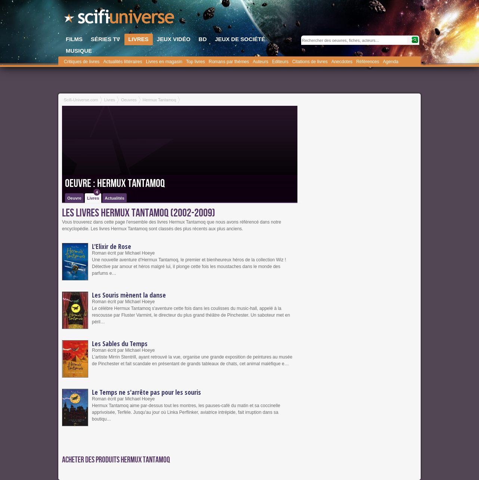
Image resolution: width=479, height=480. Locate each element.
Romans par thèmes (229, 61)
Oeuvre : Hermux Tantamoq (115, 183)
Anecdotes (342, 61)
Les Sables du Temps (120, 343)
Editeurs (280, 61)
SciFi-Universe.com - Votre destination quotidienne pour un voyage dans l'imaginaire (120, 18)
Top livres (195, 61)
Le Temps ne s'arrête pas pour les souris (146, 392)
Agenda (390, 61)
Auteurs (260, 61)
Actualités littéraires (122, 61)
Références (367, 61)
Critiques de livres (81, 61)
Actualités (114, 198)
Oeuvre (74, 198)
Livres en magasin (164, 61)
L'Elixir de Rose (111, 246)
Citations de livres (310, 61)
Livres (93, 196)
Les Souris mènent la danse (129, 294)
